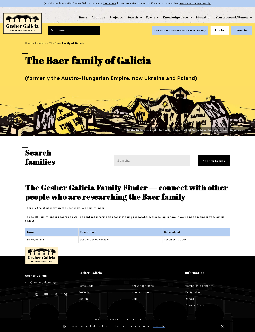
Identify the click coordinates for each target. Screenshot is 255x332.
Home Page (86, 285)
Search (132, 17)
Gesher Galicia (41, 255)
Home (83, 17)
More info (171, 326)
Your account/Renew (232, 17)
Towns (151, 17)
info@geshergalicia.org (40, 282)
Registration (193, 292)
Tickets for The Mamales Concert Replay (180, 30)
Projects (116, 17)
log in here (109, 3)
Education (204, 17)
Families (40, 43)
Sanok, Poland (35, 239)
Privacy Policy (195, 305)
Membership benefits (199, 285)
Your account (141, 292)
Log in (219, 30)
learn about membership (195, 3)
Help (135, 298)
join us (220, 217)
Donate (241, 30)
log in (165, 217)
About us (99, 17)
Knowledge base (175, 17)
